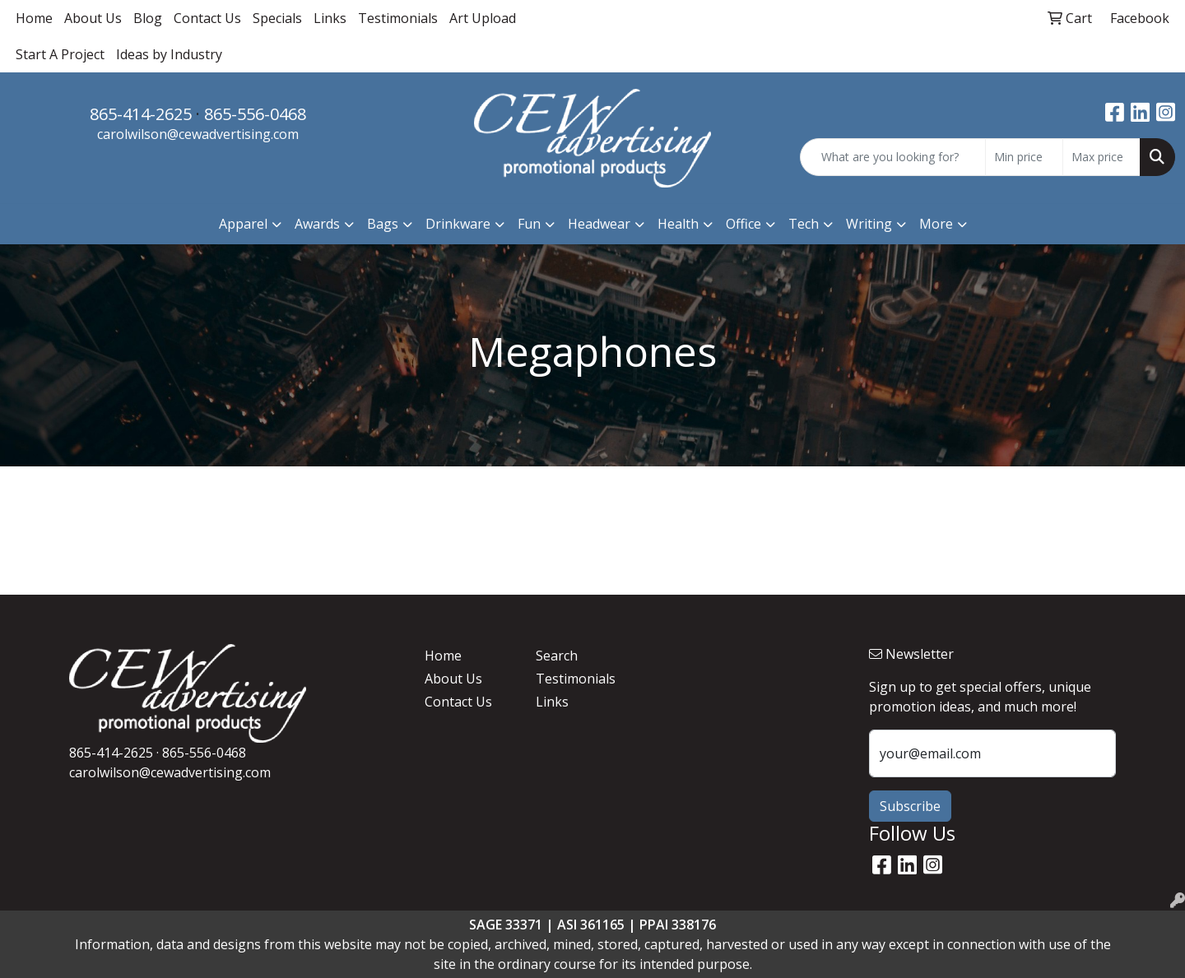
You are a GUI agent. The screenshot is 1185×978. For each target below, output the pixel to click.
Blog (147, 18)
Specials (277, 18)
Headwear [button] (599, 224)
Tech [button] (803, 224)
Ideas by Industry (169, 54)
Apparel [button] (243, 224)
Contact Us (207, 18)
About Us (93, 18)
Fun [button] (529, 224)
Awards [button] (317, 224)
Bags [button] (382, 224)
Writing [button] (869, 224)
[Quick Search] (893, 157)
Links (330, 18)
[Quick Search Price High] (1101, 157)
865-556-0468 (255, 114)
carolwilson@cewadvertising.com (198, 134)
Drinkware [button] (457, 224)
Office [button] (743, 224)
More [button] (936, 224)
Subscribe (910, 806)
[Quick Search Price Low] (1024, 157)
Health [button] (678, 224)
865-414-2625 (141, 114)
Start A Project (60, 54)
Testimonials (398, 18)
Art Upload (482, 18)
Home (34, 18)
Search (557, 656)
